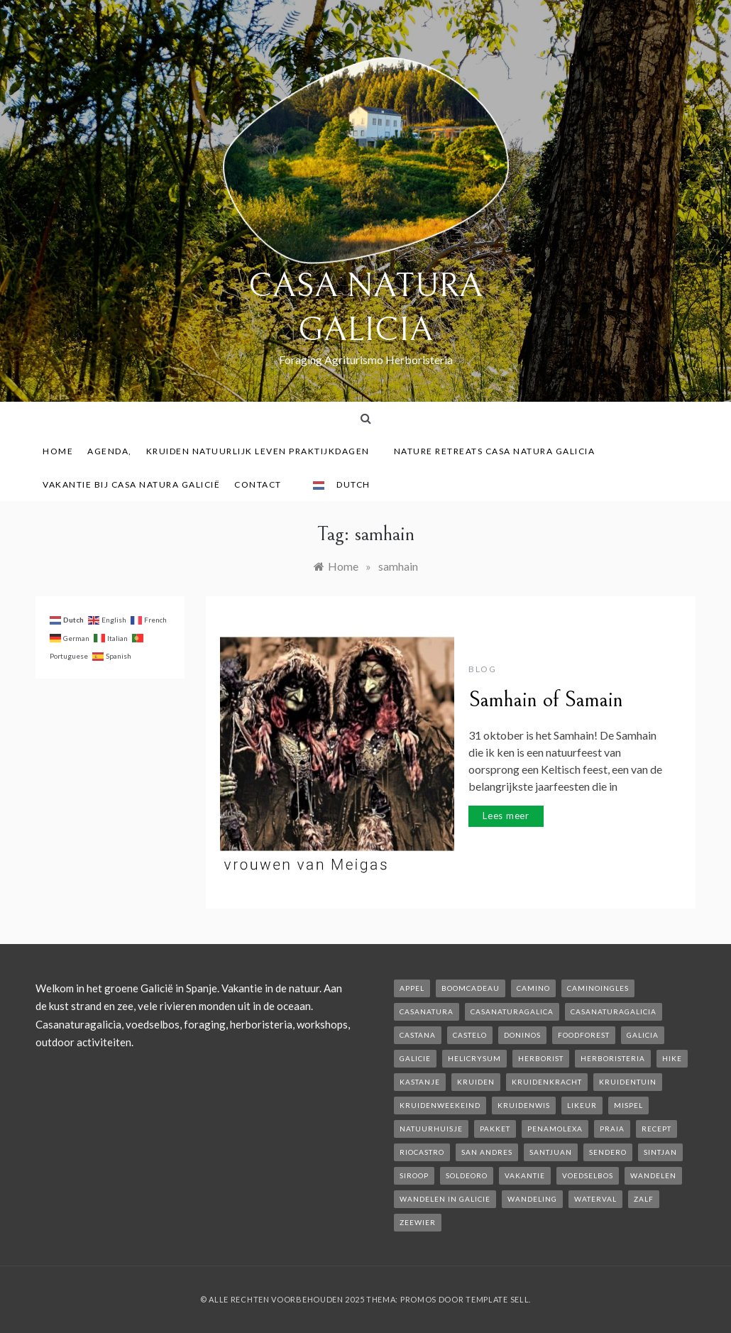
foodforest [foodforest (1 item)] (584, 1035)
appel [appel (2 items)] (412, 988)
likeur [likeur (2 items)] (582, 1105)
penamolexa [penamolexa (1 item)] (555, 1128)
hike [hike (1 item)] (672, 1058)
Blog (482, 669)
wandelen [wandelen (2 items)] (653, 1175)
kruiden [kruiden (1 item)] (476, 1081)
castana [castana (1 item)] (418, 1035)
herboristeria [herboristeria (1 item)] (613, 1058)
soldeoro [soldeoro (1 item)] (467, 1175)
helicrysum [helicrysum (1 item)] (474, 1058)
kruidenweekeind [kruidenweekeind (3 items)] (440, 1105)
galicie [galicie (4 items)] (415, 1058)
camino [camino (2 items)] (533, 988)
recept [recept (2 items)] (656, 1128)
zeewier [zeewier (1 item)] (418, 1222)
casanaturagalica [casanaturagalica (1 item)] (512, 1011)
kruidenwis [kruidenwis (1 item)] (524, 1105)
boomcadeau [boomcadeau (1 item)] (470, 988)
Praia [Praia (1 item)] (612, 1128)
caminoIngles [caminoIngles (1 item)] (598, 988)
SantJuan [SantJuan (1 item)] (550, 1152)
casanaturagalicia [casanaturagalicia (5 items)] (613, 1011)
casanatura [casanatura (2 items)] (427, 1011)
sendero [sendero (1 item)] (608, 1152)
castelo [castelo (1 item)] (470, 1035)
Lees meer (506, 815)
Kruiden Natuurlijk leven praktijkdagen (263, 451)
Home (58, 451)
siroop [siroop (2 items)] (414, 1175)
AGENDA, (109, 451)
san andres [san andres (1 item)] (486, 1152)
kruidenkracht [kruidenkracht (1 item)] (547, 1081)
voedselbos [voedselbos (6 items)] (587, 1175)
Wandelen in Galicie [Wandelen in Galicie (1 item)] (445, 1199)
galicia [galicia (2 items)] (643, 1035)
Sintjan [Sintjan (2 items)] (660, 1152)
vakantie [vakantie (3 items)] (525, 1175)
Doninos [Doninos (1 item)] (522, 1035)
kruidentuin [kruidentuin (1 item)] (627, 1081)
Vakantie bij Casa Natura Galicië (131, 484)
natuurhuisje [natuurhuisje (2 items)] (431, 1128)
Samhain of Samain (545, 700)
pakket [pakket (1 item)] (495, 1128)
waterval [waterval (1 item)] (595, 1199)
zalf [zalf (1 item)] (644, 1199)
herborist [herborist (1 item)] (541, 1058)
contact (263, 484)
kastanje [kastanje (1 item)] (420, 1081)
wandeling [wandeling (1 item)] (532, 1199)
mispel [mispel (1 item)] (628, 1105)
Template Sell (497, 1299)
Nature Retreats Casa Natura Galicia (499, 451)
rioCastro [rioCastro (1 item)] (422, 1152)
